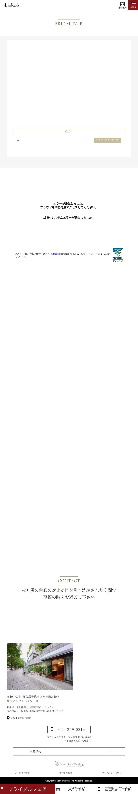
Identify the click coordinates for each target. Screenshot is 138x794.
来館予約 (122, 5)
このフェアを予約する (107, 140)
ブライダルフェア (27, 789)
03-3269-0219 (71, 740)
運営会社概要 (65, 774)
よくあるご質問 (22, 774)
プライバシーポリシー (112, 774)
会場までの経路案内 (21, 728)
